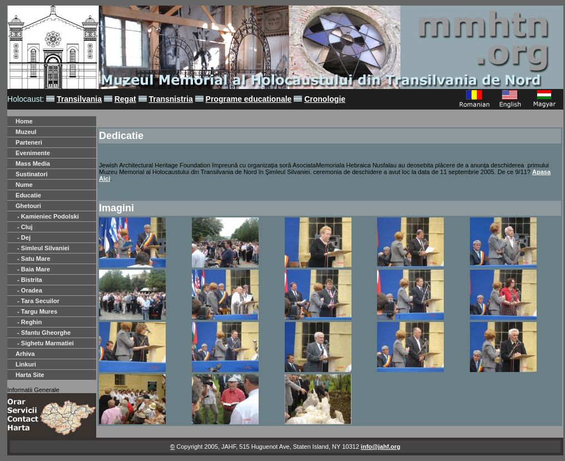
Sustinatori (31, 174)
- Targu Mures (36, 311)
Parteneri (29, 142)
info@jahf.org (380, 446)
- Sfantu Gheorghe (43, 332)
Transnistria (170, 99)
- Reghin (29, 322)
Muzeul (26, 131)
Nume (24, 184)
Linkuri (26, 364)
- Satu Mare (33, 258)
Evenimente (33, 153)
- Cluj (24, 227)
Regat (125, 99)
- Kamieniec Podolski (47, 216)
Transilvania (79, 99)
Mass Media (33, 163)
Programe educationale (249, 99)
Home (24, 121)
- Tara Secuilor (38, 301)
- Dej (23, 237)
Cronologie (324, 99)
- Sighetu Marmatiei (45, 343)
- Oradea (29, 290)
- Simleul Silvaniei (43, 248)
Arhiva (25, 353)
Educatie (28, 195)
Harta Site (30, 374)
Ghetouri (28, 205)
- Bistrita (29, 279)
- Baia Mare (33, 269)
